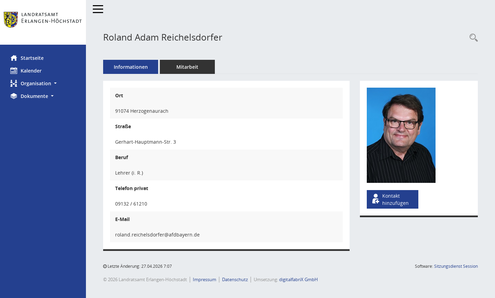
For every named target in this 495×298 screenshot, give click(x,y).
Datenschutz (235, 279)
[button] (43, 83)
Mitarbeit (187, 67)
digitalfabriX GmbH (298, 279)
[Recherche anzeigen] (472, 38)
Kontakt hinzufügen (390, 199)
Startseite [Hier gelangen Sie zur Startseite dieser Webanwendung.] (27, 57)
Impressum (204, 279)
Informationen (131, 67)
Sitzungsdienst (456, 266)
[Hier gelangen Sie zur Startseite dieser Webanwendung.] (43, 22)
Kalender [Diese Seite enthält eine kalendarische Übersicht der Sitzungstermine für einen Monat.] (26, 70)
